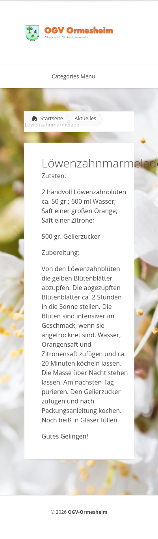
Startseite (52, 118)
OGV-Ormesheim (87, 512)
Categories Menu (79, 76)
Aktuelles (85, 118)
